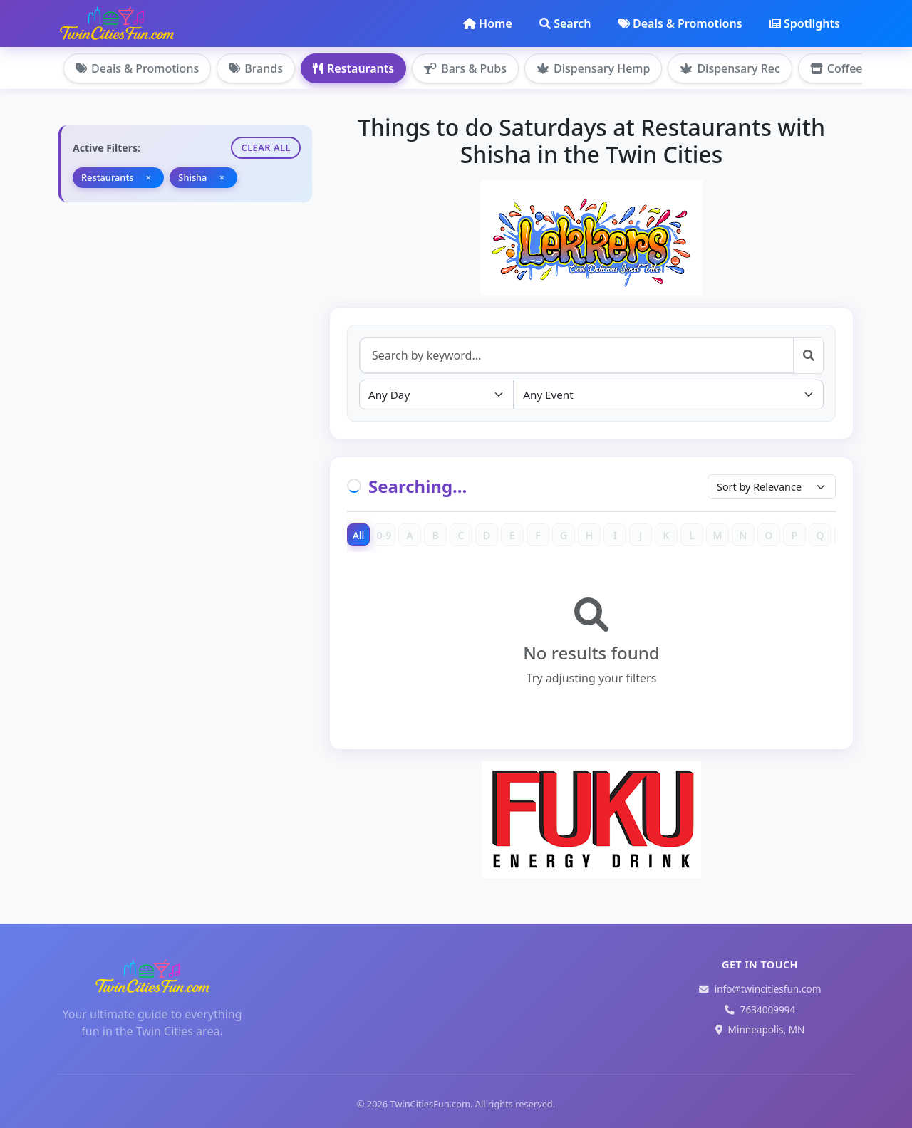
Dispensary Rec (729, 68)
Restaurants (353, 68)
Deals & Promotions (680, 23)
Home (487, 23)
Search (565, 23)
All (359, 535)
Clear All (266, 147)
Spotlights (805, 23)
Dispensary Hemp (593, 68)
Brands (256, 68)
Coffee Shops (854, 68)
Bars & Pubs (465, 68)
